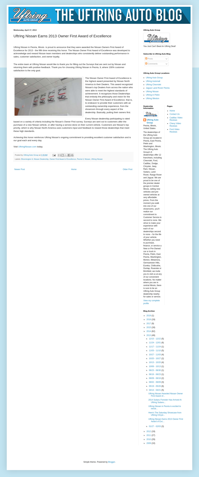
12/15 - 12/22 (155, 339)
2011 (149, 435)
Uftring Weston (152, 98)
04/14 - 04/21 (155, 390)
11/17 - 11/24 (155, 346)
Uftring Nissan (97, 159)
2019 (149, 315)
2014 (149, 331)
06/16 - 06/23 (155, 374)
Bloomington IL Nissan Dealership (35, 159)
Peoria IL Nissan (83, 159)
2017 (149, 323)
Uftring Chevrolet (153, 84)
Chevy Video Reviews (175, 124)
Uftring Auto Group (154, 77)
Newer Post (19, 169)
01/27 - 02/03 (155, 426)
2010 (149, 439)
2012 (149, 431)
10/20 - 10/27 (155, 358)
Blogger (111, 462)
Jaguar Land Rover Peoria (157, 88)
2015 (149, 327)
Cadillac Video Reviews (176, 119)
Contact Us (175, 114)
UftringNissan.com (27, 146)
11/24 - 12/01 (155, 342)
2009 (149, 443)
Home (74, 169)
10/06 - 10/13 (155, 366)
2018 (149, 319)
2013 (149, 335)
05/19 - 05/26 (155, 386)
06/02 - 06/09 (155, 382)
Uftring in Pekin (153, 95)
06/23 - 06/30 (155, 370)
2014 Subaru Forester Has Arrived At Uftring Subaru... (164, 401)
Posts (149, 59)
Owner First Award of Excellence (63, 159)
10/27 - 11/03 (155, 354)
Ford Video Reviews (174, 130)
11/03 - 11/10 (155, 350)
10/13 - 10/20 (155, 362)
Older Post (127, 169)
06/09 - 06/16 (155, 378)
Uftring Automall (153, 81)
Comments (151, 64)
